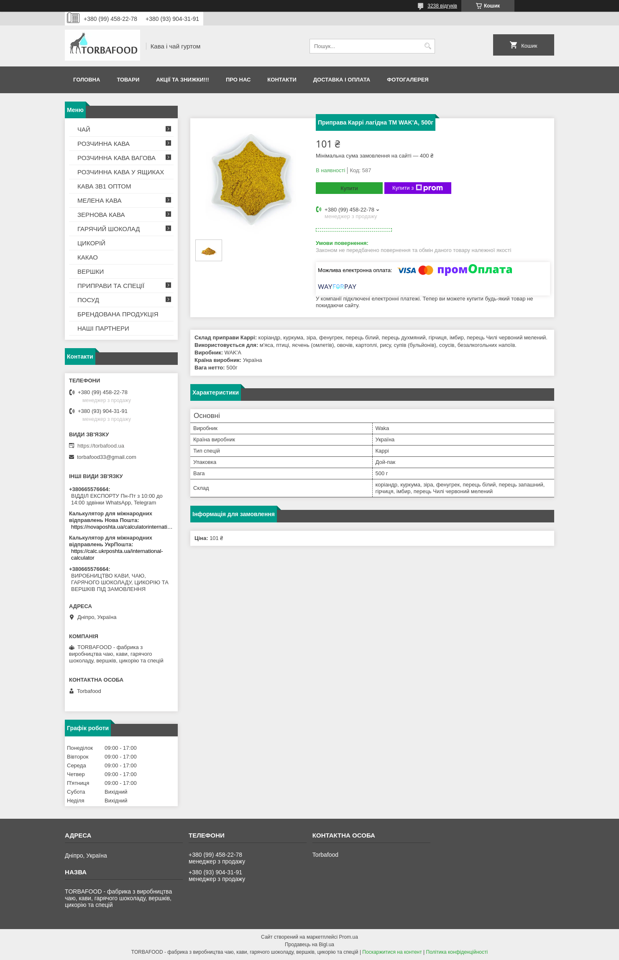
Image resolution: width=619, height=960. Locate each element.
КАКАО (87, 257)
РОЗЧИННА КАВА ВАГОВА (116, 157)
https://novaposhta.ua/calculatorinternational (122, 527)
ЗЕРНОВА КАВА (101, 214)
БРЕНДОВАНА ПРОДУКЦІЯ (118, 314)
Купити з (417, 188)
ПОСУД (88, 299)
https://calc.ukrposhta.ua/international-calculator (117, 554)
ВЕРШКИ (90, 271)
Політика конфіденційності (457, 952)
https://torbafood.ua (100, 446)
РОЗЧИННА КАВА (103, 143)
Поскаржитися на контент (392, 952)
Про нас (238, 79)
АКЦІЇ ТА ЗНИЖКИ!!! (182, 79)
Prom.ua (348, 937)
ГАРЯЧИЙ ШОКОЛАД (108, 228)
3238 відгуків (442, 6)
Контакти (282, 79)
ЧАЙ (83, 129)
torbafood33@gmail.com (106, 457)
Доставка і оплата (341, 79)
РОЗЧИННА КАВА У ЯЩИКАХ (120, 172)
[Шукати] (427, 46)
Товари (128, 79)
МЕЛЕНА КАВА (99, 200)
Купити (349, 188)
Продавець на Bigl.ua (309, 944)
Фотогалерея (408, 79)
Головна (86, 79)
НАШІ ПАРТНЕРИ (103, 328)
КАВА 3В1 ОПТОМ (104, 186)
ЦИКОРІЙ (91, 243)
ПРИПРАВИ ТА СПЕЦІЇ (110, 285)
